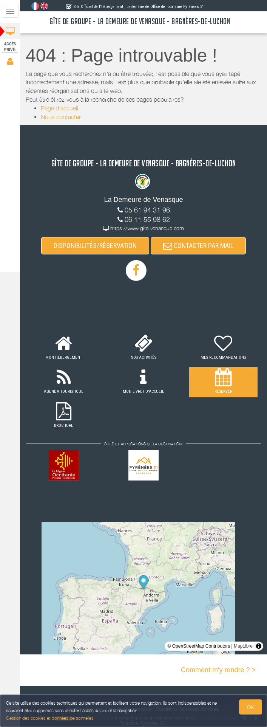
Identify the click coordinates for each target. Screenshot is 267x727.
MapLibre (243, 646)
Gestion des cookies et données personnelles (50, 718)
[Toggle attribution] (258, 646)
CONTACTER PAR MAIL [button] (198, 246)
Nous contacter (61, 116)
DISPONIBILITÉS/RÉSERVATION (95, 246)
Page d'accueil (59, 108)
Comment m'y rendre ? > (218, 670)
